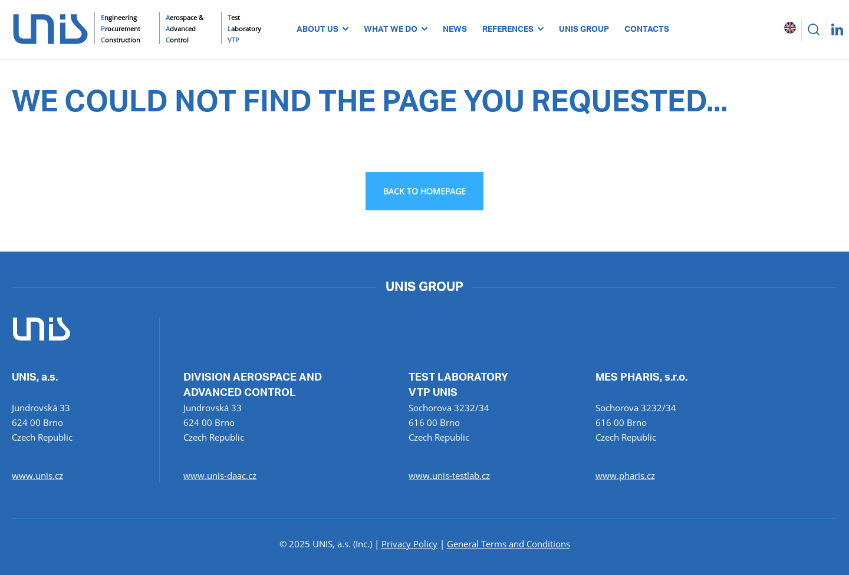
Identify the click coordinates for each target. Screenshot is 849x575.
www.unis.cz (37, 475)
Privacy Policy (409, 544)
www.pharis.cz (625, 475)
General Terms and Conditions (508, 544)
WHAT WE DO (395, 29)
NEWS (455, 29)
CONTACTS (646, 29)
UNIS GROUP (584, 29)
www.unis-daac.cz (219, 475)
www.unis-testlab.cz (449, 475)
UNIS (20, 79)
